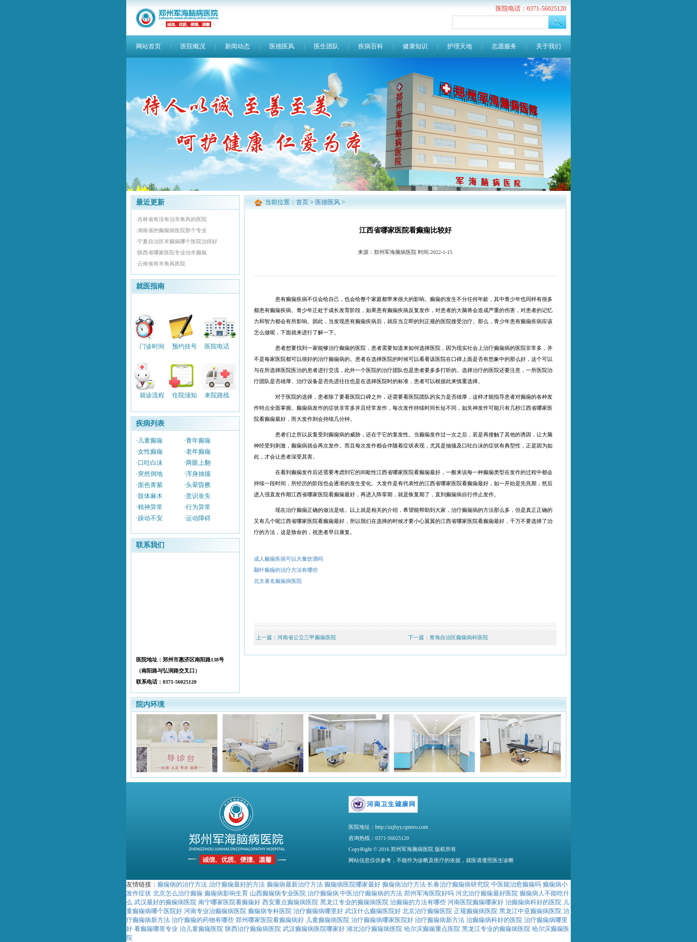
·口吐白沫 (149, 462)
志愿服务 (504, 46)
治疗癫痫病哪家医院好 (382, 919)
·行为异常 (197, 507)
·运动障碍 (197, 518)
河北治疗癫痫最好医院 (487, 893)
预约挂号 (184, 346)
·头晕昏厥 (197, 485)
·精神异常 (149, 507)
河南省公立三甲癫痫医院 (306, 637)
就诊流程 (152, 395)
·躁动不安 (149, 518)
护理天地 (459, 46)
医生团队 (326, 46)
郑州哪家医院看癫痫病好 (270, 919)
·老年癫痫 (197, 451)
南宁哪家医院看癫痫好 (229, 902)
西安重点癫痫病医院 (290, 902)
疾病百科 (370, 46)
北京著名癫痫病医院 (278, 581)
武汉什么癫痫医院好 (373, 910)
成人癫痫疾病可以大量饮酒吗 (288, 559)
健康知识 (415, 46)
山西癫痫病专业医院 (278, 893)
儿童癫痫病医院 (327, 919)
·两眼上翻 (197, 462)
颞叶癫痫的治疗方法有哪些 (286, 570)
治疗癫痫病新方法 (440, 919)
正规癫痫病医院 (475, 910)
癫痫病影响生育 (226, 893)
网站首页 (148, 46)
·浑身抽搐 (197, 474)
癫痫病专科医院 (270, 910)
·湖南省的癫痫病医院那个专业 (171, 230)
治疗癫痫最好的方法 (237, 884)
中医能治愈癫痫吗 (516, 884)
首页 (302, 202)
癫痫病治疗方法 (404, 884)
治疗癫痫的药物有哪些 (203, 919)
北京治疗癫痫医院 (427, 910)
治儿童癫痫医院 (201, 928)
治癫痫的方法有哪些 (418, 902)
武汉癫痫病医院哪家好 (314, 928)
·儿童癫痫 (149, 440)
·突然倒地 (149, 474)
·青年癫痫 (197, 440)
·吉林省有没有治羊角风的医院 (171, 219)
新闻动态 (237, 46)
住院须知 (184, 395)
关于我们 (548, 46)
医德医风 (281, 46)
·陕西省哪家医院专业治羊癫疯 (171, 252)
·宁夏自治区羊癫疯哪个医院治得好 (176, 241)
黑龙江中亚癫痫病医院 (530, 910)
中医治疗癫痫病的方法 (371, 893)
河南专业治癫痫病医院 (215, 910)
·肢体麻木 (149, 496)
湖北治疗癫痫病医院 (374, 928)
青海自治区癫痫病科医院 (458, 637)
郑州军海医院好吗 (429, 893)
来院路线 (216, 395)
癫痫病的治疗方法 (182, 884)
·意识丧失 (197, 496)
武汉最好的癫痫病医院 (165, 902)
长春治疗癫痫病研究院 (458, 884)
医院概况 (192, 46)
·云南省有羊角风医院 (160, 264)
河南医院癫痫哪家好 (476, 902)
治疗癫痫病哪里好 (318, 910)
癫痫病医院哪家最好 (352, 884)
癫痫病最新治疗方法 (295, 884)
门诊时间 (152, 346)
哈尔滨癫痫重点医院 (432, 928)
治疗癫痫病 (323, 893)
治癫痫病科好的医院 (533, 902)
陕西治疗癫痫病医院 (253, 928)
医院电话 (216, 346)
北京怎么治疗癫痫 (178, 893)
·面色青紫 (149, 485)
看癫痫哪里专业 (156, 928)
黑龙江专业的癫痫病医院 (354, 902)
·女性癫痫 (149, 451)
